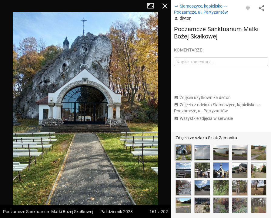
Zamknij (165, 6)
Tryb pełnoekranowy (153, 6)
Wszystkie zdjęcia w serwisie (203, 118)
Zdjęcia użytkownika (202, 97)
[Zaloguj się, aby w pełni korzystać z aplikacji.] (248, 7)
